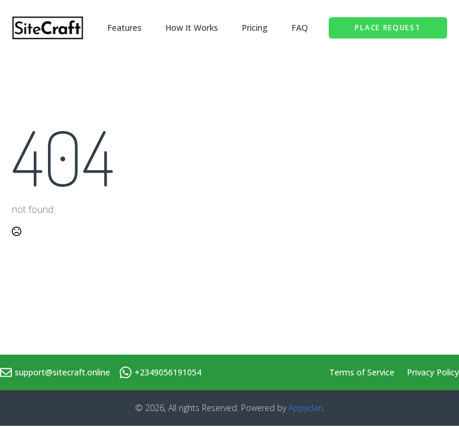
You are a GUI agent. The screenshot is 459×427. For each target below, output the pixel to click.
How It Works (191, 27)
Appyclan (305, 407)
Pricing (255, 27)
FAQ (299, 27)
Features (124, 27)
